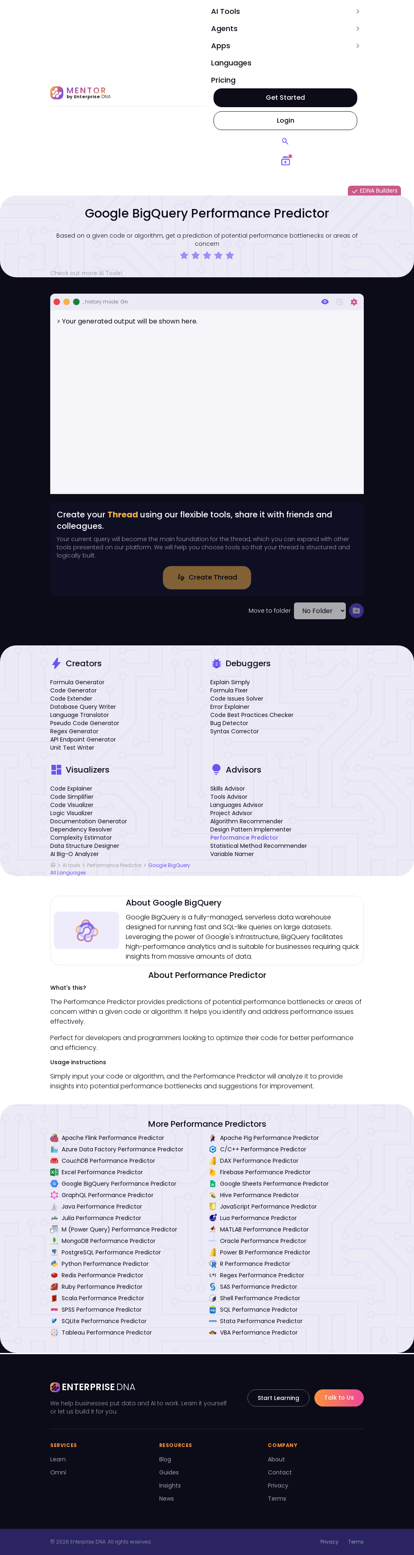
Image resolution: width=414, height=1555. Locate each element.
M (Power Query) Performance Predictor (113, 1231)
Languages (231, 63)
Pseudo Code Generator (84, 724)
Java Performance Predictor (96, 1208)
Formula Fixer (229, 692)
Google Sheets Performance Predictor (269, 1185)
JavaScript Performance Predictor (263, 1208)
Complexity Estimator (81, 839)
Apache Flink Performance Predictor (107, 1139)
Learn (58, 1459)
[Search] (285, 141)
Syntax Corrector (234, 732)
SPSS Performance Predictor (96, 1311)
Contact (280, 1472)
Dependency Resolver (81, 831)
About (276, 1459)
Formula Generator (77, 683)
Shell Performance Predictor (254, 1299)
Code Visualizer (71, 806)
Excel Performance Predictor (96, 1173)
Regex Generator (74, 732)
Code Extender (71, 700)
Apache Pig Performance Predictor (264, 1139)
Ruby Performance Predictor (96, 1288)
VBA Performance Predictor (253, 1334)
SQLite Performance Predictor (98, 1322)
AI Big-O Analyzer (74, 855)
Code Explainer (71, 790)
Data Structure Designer (84, 847)
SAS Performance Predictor (253, 1288)
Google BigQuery (169, 866)
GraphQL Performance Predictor (102, 1196)
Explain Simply (230, 683)
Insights (170, 1485)
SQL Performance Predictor (253, 1311)
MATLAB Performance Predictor (259, 1231)
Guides (169, 1472)
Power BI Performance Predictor (259, 1253)
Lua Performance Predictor (253, 1219)
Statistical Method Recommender (258, 847)
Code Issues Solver (236, 700)
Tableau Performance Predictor (101, 1334)
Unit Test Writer (72, 749)
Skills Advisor (227, 790)
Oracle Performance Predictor (257, 1242)
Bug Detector (229, 724)
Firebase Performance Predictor (260, 1173)
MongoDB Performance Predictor (103, 1242)
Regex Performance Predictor (256, 1276)
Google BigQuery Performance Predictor (113, 1185)
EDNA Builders (374, 191)
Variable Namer (232, 855)
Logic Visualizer (71, 814)
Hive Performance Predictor (254, 1196)
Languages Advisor (236, 806)
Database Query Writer (83, 708)
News (166, 1498)
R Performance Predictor (249, 1265)
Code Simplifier (71, 798)
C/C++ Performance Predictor (257, 1150)
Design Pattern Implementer (251, 831)
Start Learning (278, 1398)
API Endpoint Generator (83, 741)
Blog (165, 1459)
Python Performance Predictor (99, 1265)
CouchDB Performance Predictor (102, 1162)
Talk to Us (339, 1397)
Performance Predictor (244, 839)
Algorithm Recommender (246, 822)
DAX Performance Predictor (253, 1162)
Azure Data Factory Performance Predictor (116, 1150)
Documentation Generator (88, 822)
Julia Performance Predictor (95, 1219)
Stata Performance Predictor (256, 1322)
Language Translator (79, 716)
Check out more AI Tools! (89, 273)
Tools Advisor (228, 798)
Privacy (278, 1485)
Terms (277, 1498)
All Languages (68, 874)
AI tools (71, 866)
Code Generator (73, 692)
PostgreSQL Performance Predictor (105, 1253)
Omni (58, 1472)
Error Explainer (229, 708)
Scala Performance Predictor (97, 1299)
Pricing (223, 80)
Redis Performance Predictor (96, 1276)
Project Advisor (231, 814)
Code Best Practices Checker (252, 716)
